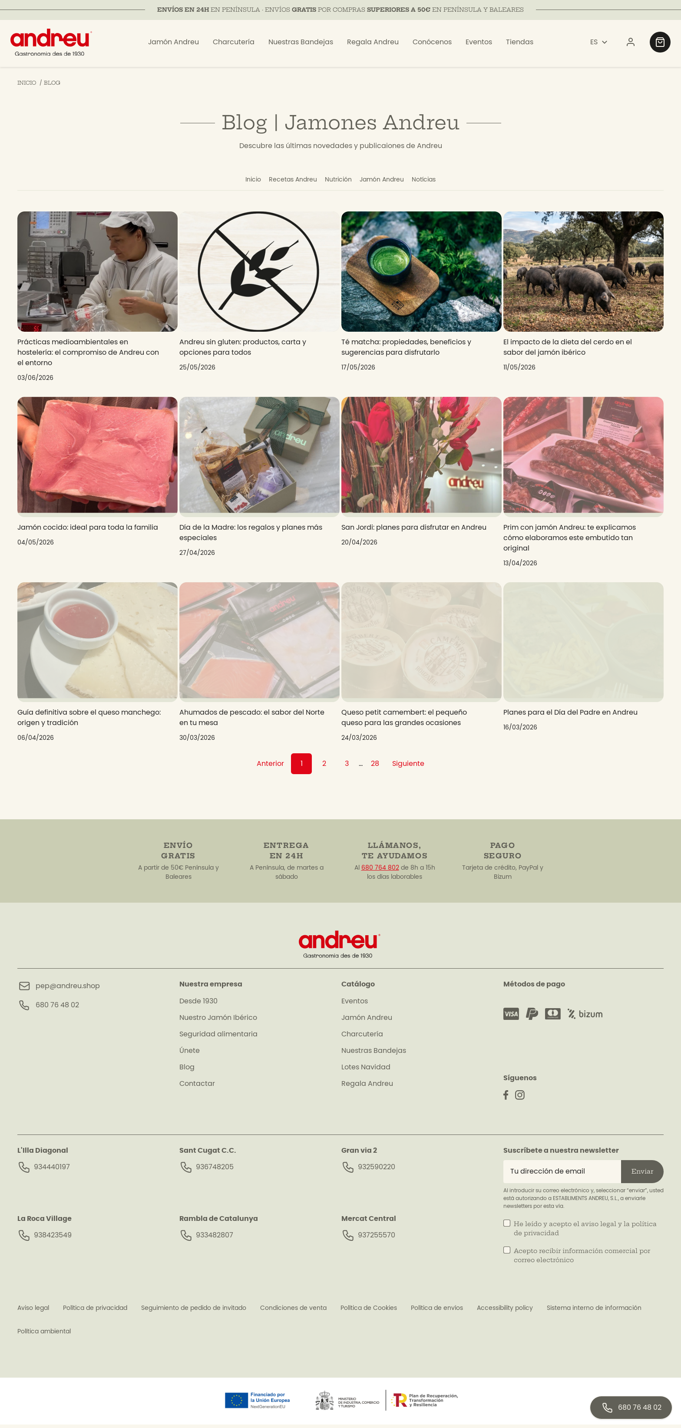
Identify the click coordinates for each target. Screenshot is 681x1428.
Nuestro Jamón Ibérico (218, 1021)
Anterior (270, 767)
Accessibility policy (505, 1312)
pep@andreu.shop (68, 989)
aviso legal (598, 1227)
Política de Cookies (368, 1312)
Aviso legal (33, 1312)
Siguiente (408, 767)
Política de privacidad (95, 1312)
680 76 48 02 (57, 1008)
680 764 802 (380, 871)
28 (375, 767)
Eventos (479, 44)
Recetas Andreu (280, 181)
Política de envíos (437, 1312)
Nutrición (338, 181)
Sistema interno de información (594, 1312)
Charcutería (234, 44)
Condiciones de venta (293, 1312)
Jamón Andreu (173, 44)
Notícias (448, 181)
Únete (189, 1054)
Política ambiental (44, 1335)
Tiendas (519, 44)
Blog (187, 1070)
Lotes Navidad (365, 1070)
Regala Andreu (373, 44)
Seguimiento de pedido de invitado (193, 1312)
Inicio (229, 181)
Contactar (197, 1087)
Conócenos (432, 44)
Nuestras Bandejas (300, 44)
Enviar (642, 1175)
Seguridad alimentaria (218, 1037)
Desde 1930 (198, 1004)
